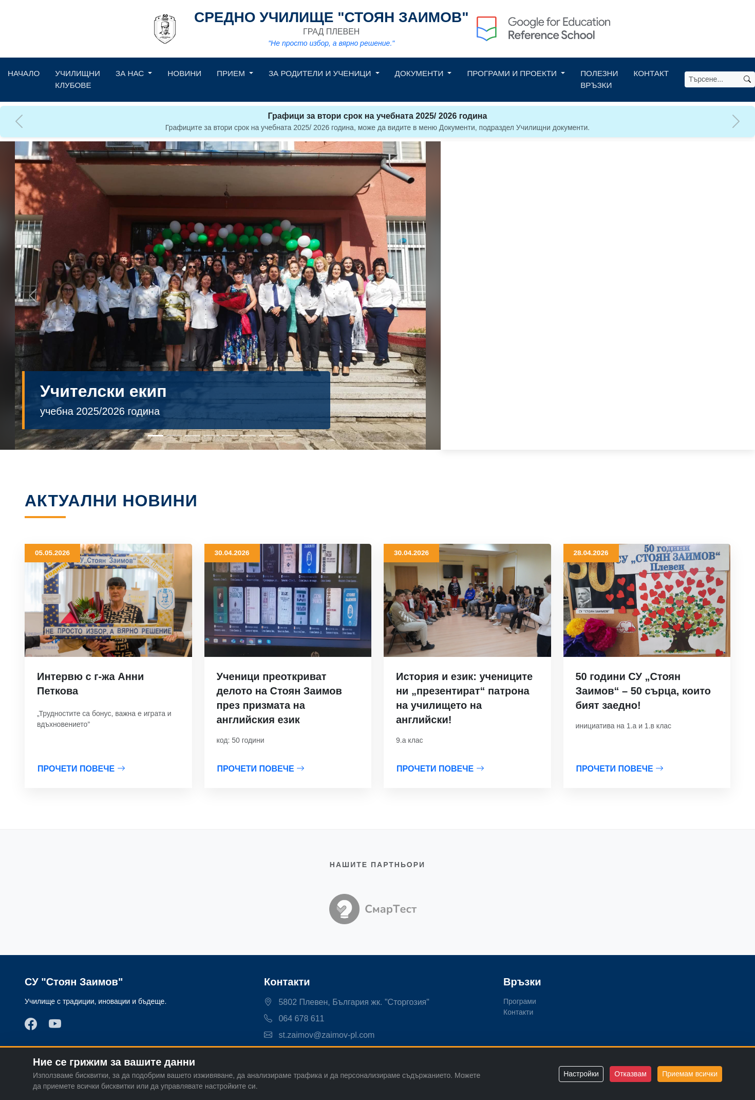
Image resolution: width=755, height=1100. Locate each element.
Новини (184, 73)
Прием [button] (232, 73)
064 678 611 (294, 1018)
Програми (519, 1001)
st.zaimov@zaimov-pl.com (319, 1035)
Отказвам (630, 1074)
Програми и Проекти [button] (513, 73)
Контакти (518, 1012)
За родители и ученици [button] (321, 73)
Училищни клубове (77, 79)
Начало (24, 73)
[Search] (712, 79)
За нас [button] (131, 73)
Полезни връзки (599, 79)
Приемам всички (690, 1074)
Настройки (581, 1074)
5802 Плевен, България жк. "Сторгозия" (346, 1002)
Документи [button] (420, 73)
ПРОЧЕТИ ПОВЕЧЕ (81, 768)
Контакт (651, 73)
